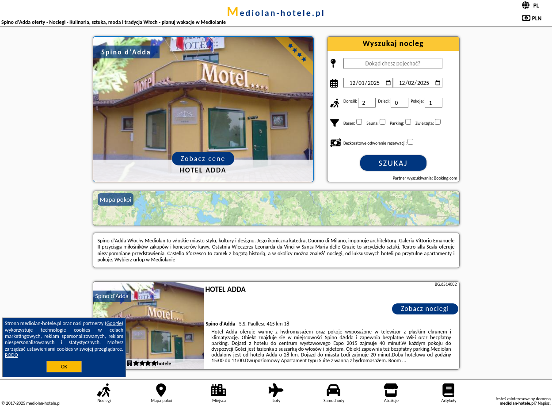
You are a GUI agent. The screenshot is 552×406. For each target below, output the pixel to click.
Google (114, 323)
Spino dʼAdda (112, 296)
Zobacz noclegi (425, 308)
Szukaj (393, 163)
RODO (11, 355)
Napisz (544, 403)
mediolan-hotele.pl (276, 13)
